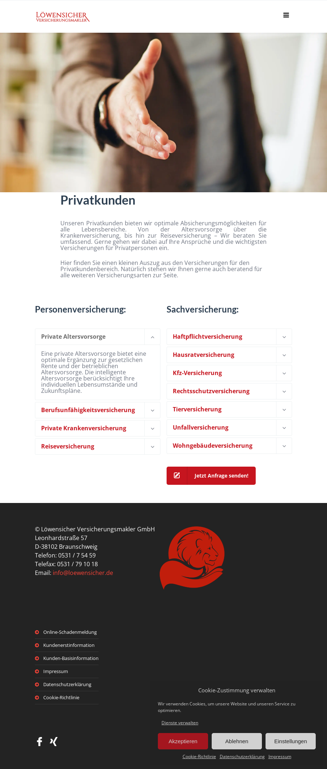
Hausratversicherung (203, 355)
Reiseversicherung (67, 446)
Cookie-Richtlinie (199, 756)
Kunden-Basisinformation (71, 658)
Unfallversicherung (200, 427)
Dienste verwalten (179, 723)
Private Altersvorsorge (73, 337)
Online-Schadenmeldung (70, 632)
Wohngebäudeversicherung (212, 446)
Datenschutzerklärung (242, 756)
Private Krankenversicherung (83, 428)
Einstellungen (290, 741)
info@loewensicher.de (83, 573)
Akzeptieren (182, 741)
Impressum (279, 756)
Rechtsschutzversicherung (211, 391)
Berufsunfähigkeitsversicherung (88, 410)
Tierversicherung (197, 409)
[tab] (97, 337)
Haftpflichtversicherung (207, 337)
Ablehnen (236, 741)
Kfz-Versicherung (197, 373)
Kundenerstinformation (69, 645)
